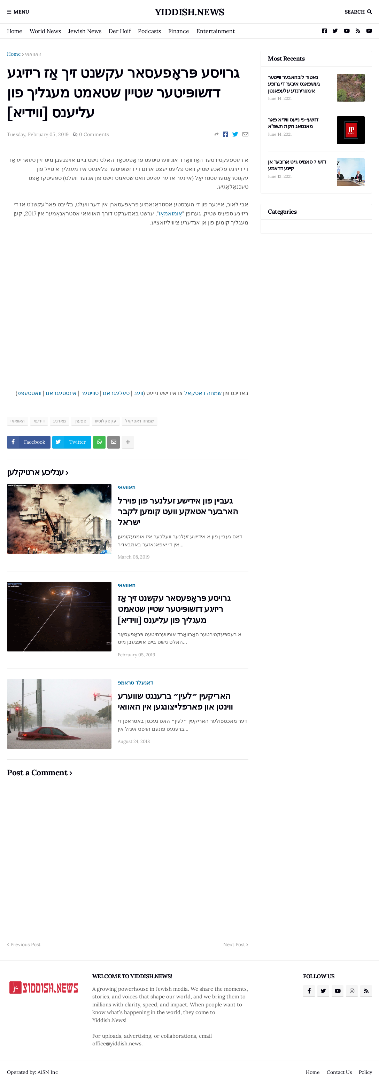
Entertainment (215, 30)
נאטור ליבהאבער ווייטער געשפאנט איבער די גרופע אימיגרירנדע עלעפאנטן (293, 84)
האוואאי (33, 54)
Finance (178, 30)
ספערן (80, 421)
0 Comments (94, 134)
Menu (21, 12)
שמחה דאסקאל (203, 392)
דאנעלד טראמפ (135, 682)
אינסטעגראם (61, 392)
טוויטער (90, 392)
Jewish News (84, 30)
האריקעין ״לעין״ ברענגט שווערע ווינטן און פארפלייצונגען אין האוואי (175, 701)
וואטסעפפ (29, 392)
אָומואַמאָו (170, 213)
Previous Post (25, 944)
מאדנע (59, 421)
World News (45, 30)
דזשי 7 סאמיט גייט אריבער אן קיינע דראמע (297, 165)
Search (355, 12)
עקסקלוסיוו (105, 421)
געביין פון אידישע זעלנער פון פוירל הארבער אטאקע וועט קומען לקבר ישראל (178, 511)
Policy (365, 1072)
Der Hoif (120, 30)
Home (14, 30)
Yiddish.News (189, 12)
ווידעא (39, 421)
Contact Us (339, 1072)
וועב (138, 392)
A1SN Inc (48, 1072)
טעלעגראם (116, 392)
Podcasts (149, 30)
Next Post (234, 944)
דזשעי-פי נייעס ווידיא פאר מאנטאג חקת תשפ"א (293, 123)
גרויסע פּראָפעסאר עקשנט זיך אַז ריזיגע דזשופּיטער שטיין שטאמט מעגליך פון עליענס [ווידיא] (174, 609)
